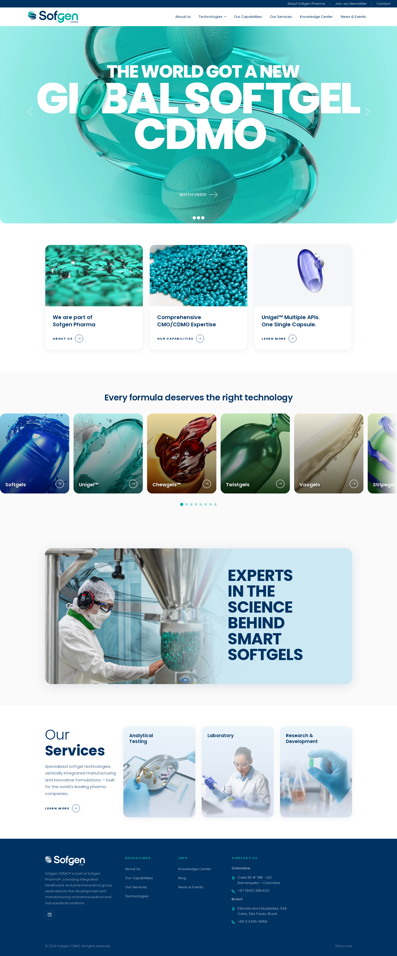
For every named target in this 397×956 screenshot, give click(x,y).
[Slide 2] (198, 217)
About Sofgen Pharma (306, 3)
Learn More (279, 339)
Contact (383, 3)
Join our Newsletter (351, 3)
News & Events (353, 16)
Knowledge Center (316, 16)
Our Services (281, 16)
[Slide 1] (194, 217)
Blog (182, 878)
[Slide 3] (202, 217)
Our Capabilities (248, 16)
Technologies (137, 896)
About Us (183, 16)
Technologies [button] (210, 16)
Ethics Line (343, 946)
